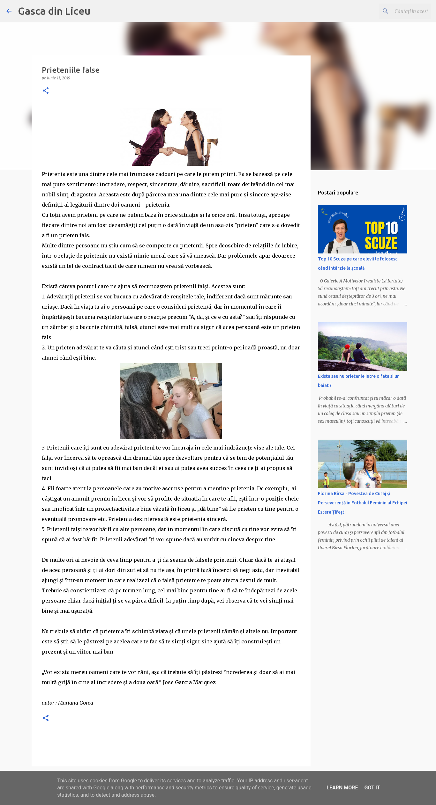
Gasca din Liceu (54, 11)
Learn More (342, 788)
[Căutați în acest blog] (397, 11)
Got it (372, 788)
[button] (45, 91)
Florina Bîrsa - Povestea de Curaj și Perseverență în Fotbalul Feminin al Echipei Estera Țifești (362, 503)
